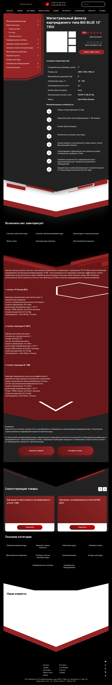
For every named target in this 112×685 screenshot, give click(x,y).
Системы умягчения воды (17, 234)
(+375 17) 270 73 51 (58, 3)
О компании (79, 11)
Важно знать (44, 11)
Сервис (20, 11)
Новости (91, 11)
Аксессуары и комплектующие (86, 234)
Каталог (9, 11)
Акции (56, 11)
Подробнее (29, 527)
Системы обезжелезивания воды (49, 234)
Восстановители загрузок (83, 241)
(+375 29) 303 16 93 (58, 5)
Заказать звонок (26, 4)
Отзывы (102, 11)
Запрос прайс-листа (92, 52)
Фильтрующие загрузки (45, 241)
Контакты (66, 11)
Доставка (31, 11)
